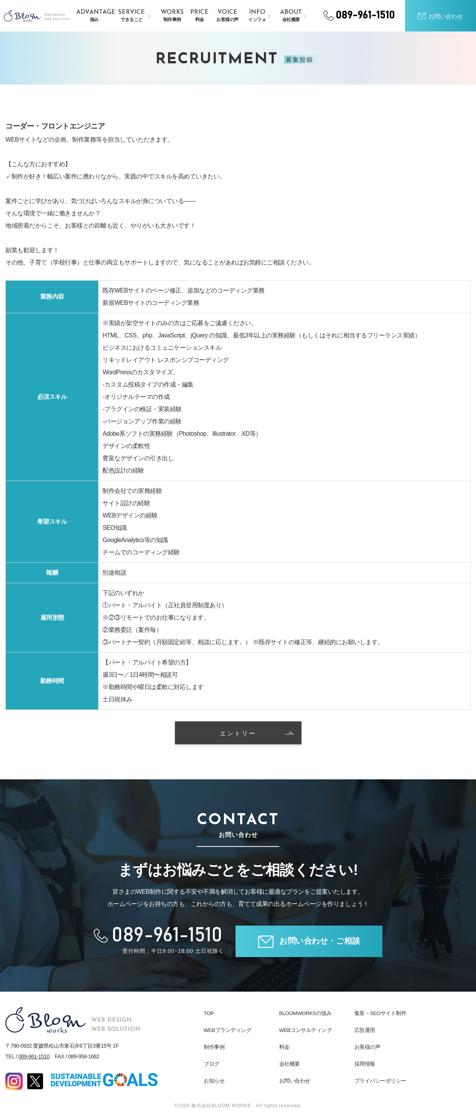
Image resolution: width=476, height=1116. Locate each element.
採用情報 (364, 1064)
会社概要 (289, 1064)
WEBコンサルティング (305, 1030)
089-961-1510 (33, 1056)
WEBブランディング (228, 1030)
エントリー (257, 734)
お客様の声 (367, 1047)
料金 (284, 1047)
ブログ (211, 1064)
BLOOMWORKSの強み (306, 1013)
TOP (209, 1013)
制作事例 (214, 1047)
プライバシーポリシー (380, 1081)
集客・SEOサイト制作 (380, 1013)
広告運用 (364, 1030)
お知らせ (214, 1081)
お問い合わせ (294, 1081)
